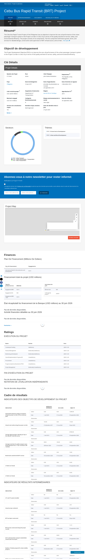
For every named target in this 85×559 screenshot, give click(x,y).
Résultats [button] (60, 23)
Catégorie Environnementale (30, 99)
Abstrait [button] (10, 23)
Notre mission (7, 3)
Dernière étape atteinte (32, 105)
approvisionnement (24, 17)
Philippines (9, 84)
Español (57, 5)
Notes (8, 113)
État (26, 74)
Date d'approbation (49, 82)
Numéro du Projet (12, 74)
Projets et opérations (17, 3)
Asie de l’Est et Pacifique (49, 93)
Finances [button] (35, 23)
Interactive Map (73, 237)
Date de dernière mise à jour (50, 106)
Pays (8, 82)
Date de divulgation (31, 82)
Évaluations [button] (48, 23)
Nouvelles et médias (52, 17)
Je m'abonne (44, 193)
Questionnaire (77, 552)
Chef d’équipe (47, 74)
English (51, 5)
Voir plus (66, 40)
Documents (38, 17)
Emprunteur (66, 74)
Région (45, 91)
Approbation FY (67, 91)
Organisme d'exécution (32, 91)
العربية (61, 5)
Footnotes (7, 325)
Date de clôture (66, 98)
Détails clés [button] (23, 23)
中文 (70, 5)
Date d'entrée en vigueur (69, 82)
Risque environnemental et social (51, 99)
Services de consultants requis (14, 106)
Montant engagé (12, 98)
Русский (66, 5)
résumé (10, 17)
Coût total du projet (13, 91)
